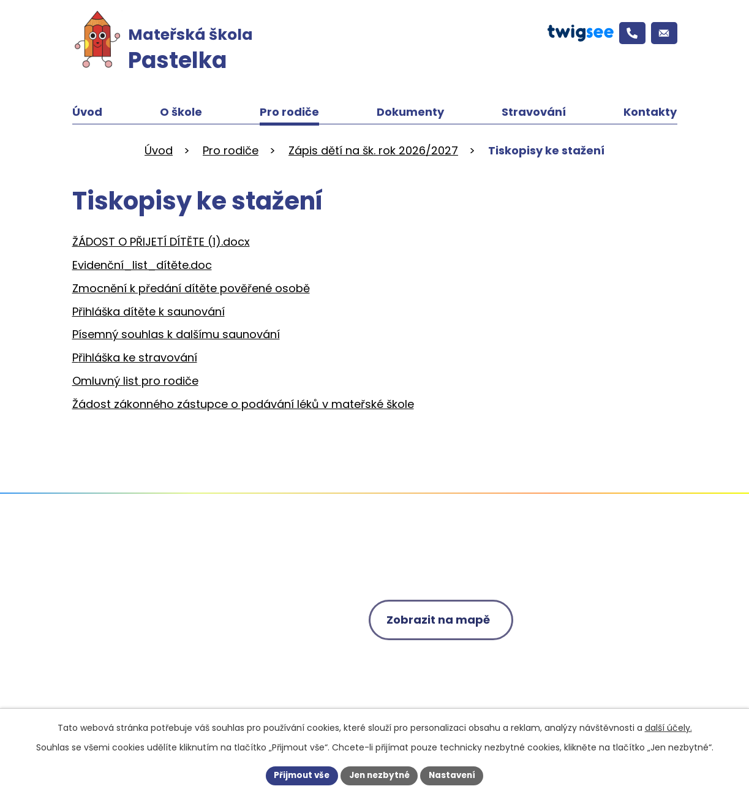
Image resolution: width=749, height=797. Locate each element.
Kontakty (650, 111)
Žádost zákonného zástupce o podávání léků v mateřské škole (243, 404)
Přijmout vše (298, 775)
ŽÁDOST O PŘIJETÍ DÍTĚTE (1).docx (161, 241)
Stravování (534, 111)
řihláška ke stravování (137, 357)
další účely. (668, 727)
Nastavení (455, 775)
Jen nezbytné (379, 775)
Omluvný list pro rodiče (135, 380)
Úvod (87, 111)
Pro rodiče (289, 111)
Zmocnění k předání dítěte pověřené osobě (191, 288)
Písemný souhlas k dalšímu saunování (176, 334)
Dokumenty (410, 111)
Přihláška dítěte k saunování (148, 311)
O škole (181, 111)
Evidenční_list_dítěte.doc (142, 265)
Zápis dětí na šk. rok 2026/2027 (373, 150)
